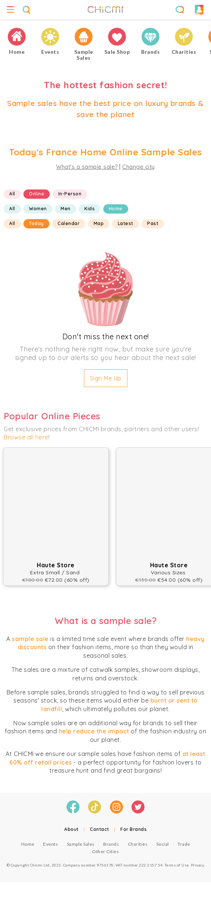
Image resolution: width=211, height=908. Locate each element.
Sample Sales (81, 844)
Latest (125, 223)
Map (99, 223)
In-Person (70, 194)
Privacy (197, 865)
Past (152, 223)
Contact (99, 829)
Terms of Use (177, 865)
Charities (138, 844)
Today (36, 223)
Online (36, 194)
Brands (111, 844)
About (71, 829)
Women (38, 208)
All (12, 194)
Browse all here (26, 437)
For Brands (133, 829)
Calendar (68, 223)
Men (66, 208)
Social (162, 844)
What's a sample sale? (87, 166)
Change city (138, 166)
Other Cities (105, 851)
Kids (89, 208)
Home (116, 208)
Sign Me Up (105, 378)
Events (50, 844)
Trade (184, 844)
